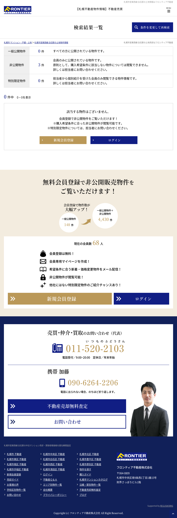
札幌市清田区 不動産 (54, 469)
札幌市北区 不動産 (89, 454)
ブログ (83, 495)
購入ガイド (85, 474)
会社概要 (47, 490)
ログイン (47, 474)
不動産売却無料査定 (90, 490)
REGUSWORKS (166, 505)
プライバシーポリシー (55, 495)
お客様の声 (13, 484)
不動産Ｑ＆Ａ (50, 479)
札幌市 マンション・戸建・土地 (18, 42)
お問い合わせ (14, 495)
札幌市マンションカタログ (93, 479)
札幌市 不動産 (14, 454)
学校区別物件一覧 (16, 490)
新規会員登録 (14, 474)
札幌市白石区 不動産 (54, 459)
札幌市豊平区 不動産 (90, 459)
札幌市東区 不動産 (16, 459)
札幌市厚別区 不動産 (90, 464)
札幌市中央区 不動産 (54, 454)
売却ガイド (13, 479)
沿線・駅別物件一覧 (90, 484)
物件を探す (85, 469)
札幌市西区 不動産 (52, 464)
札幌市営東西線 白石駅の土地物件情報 (51, 42)
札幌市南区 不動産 (16, 464)
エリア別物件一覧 (52, 484)
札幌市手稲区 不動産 (18, 469)
